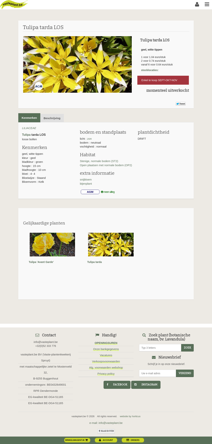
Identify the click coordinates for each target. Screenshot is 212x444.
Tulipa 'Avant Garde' (41, 262)
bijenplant (86, 183)
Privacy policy (106, 373)
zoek (187, 347)
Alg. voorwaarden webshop (106, 367)
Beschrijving (52, 118)
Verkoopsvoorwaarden (106, 361)
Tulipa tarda (94, 262)
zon (89, 138)
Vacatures (106, 355)
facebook (117, 384)
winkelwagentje (76, 440)
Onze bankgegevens (106, 349)
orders (132, 440)
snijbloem (86, 179)
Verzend (185, 373)
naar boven (106, 431)
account (106, 440)
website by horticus (130, 416)
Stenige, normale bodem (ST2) (99, 161)
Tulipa (26, 134)
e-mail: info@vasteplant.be (106, 422)
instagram (145, 384)
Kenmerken (29, 117)
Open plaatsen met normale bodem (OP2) (106, 165)
